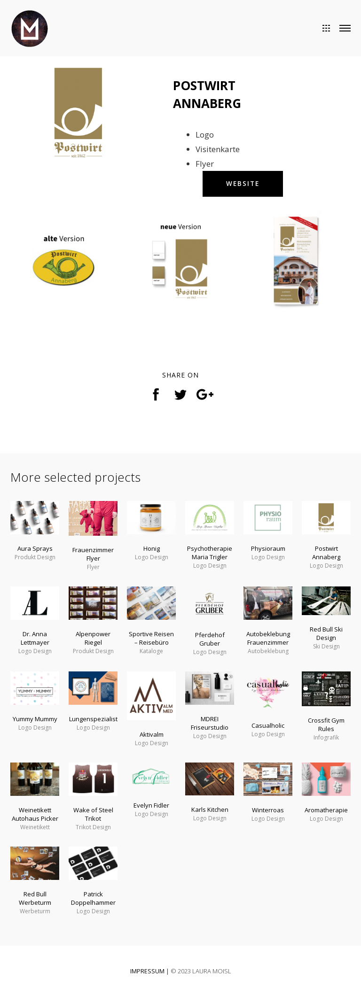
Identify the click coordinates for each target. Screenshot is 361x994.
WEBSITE (243, 183)
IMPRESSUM (147, 971)
